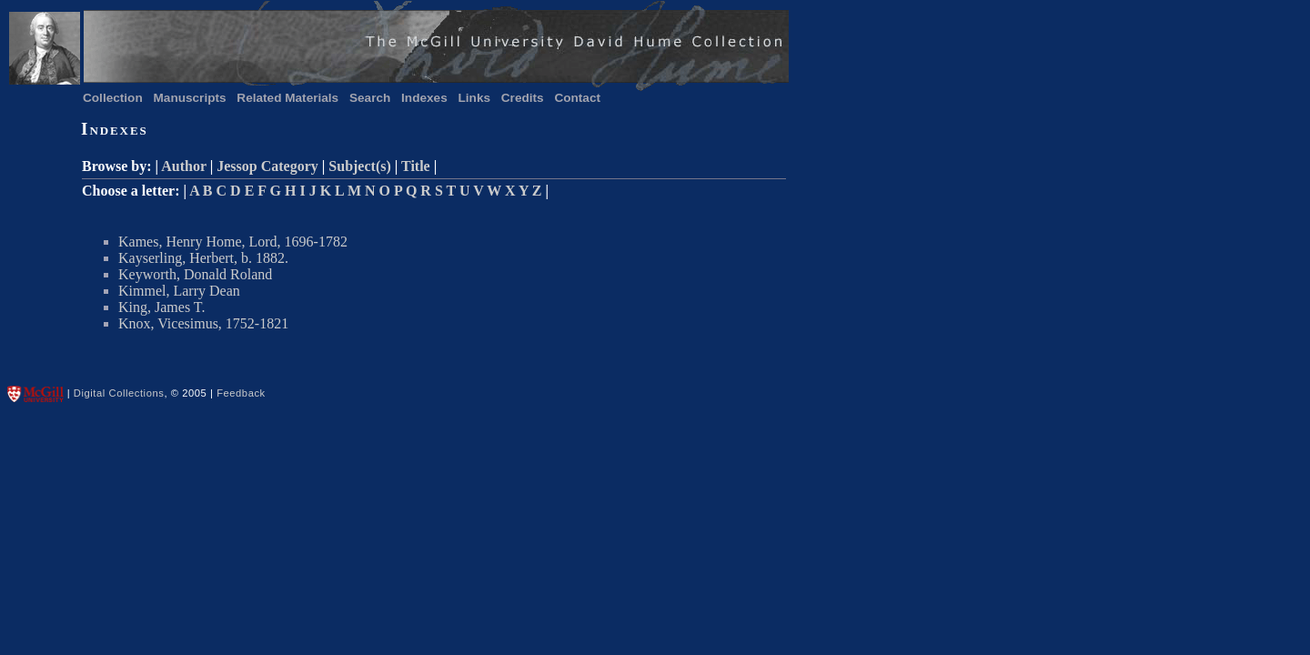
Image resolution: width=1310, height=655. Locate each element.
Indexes (424, 98)
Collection (113, 98)
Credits (522, 98)
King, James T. (161, 307)
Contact (577, 98)
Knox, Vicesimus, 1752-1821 (203, 323)
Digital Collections (119, 393)
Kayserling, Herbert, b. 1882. (203, 258)
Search (369, 98)
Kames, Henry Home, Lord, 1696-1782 (233, 241)
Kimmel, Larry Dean (179, 290)
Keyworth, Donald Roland (195, 274)
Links (474, 98)
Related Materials (287, 98)
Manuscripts (190, 98)
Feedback (241, 393)
